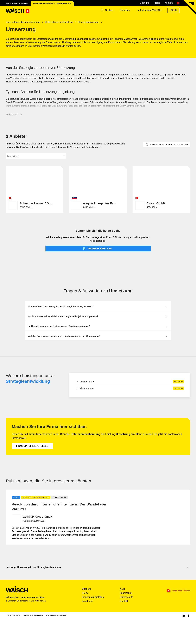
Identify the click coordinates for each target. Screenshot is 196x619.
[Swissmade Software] (174, 590)
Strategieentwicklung (28, 381)
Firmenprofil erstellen (32, 446)
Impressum (126, 593)
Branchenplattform (17, 3)
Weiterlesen (14, 114)
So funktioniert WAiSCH (149, 10)
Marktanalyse (130, 388)
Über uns (144, 3)
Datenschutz (126, 597)
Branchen (125, 10)
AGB (122, 589)
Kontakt (169, 3)
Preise (157, 3)
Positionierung (130, 381)
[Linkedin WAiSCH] (183, 615)
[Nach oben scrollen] (188, 567)
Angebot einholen (97, 248)
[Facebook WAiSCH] (188, 615)
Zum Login (87, 601)
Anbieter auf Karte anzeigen (167, 144)
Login (173, 10)
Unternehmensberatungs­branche (52, 3)
